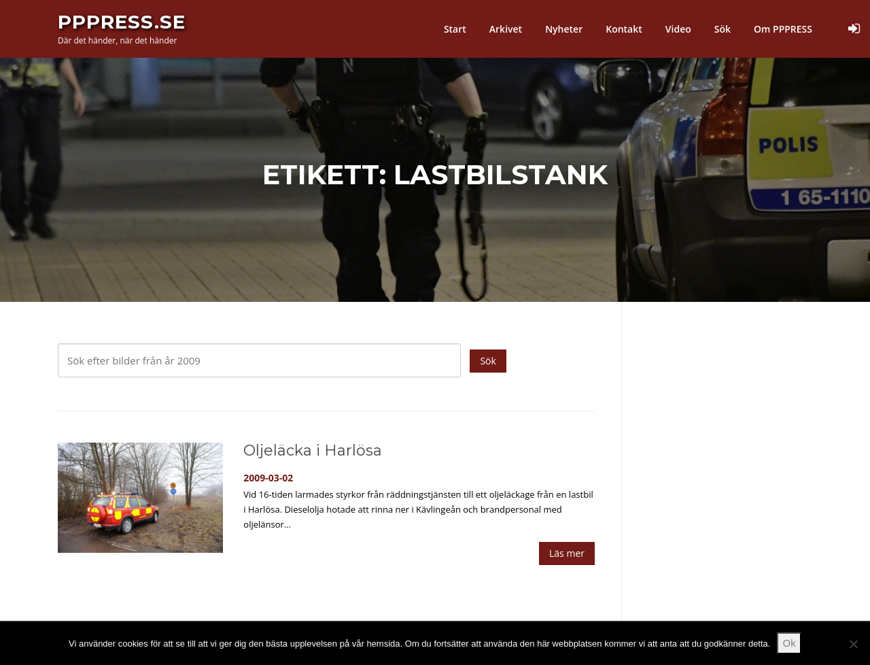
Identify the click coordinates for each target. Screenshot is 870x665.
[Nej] (853, 644)
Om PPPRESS (783, 28)
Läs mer (567, 553)
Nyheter (563, 28)
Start (455, 28)
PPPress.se (122, 21)
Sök (722, 28)
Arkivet (505, 28)
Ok (789, 642)
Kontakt (624, 28)
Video (678, 28)
